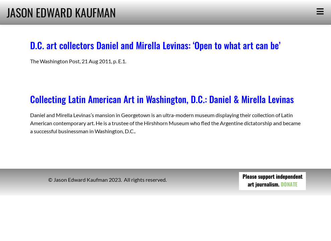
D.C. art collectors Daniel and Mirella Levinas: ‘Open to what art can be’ (155, 45)
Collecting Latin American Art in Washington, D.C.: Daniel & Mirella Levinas (162, 99)
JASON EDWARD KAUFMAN (61, 12)
